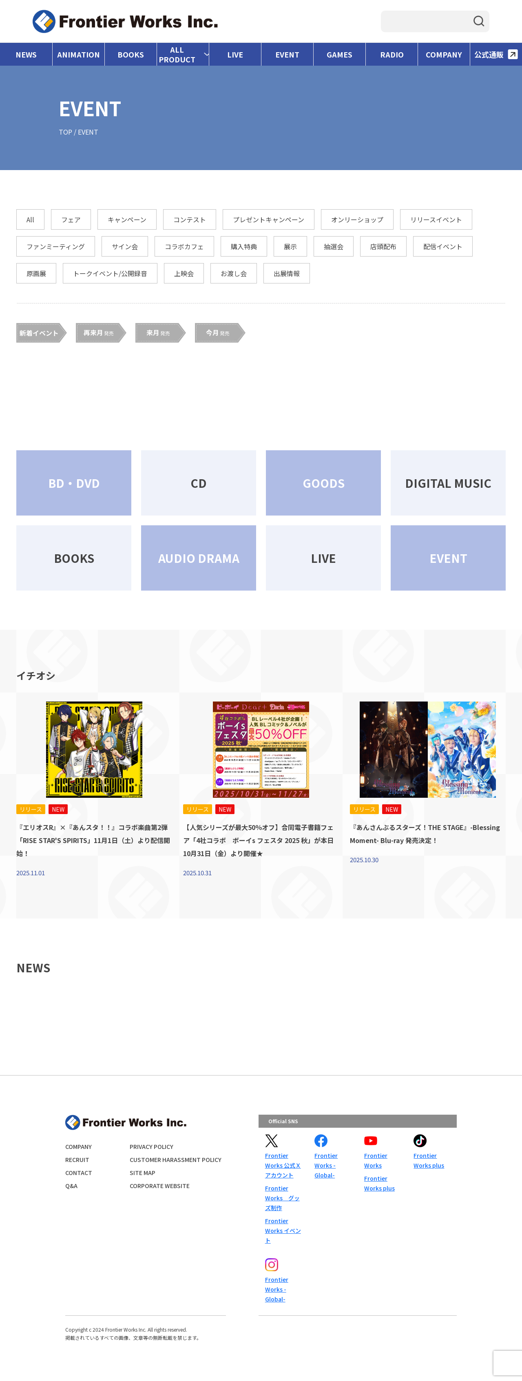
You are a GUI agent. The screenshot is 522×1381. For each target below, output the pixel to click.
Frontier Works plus (379, 1183)
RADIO (392, 54)
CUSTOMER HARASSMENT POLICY (175, 1159)
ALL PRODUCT (177, 54)
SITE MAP (142, 1173)
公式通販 (496, 54)
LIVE (235, 54)
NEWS (26, 54)
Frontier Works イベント (283, 1230)
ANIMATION (78, 54)
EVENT (287, 54)
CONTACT (78, 1173)
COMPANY (444, 54)
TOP (65, 132)
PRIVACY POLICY (151, 1146)
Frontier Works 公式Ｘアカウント (283, 1165)
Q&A (71, 1186)
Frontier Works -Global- (326, 1165)
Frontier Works (375, 1160)
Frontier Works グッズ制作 (282, 1198)
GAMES (339, 54)
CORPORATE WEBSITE (160, 1186)
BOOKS (130, 54)
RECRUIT (77, 1159)
